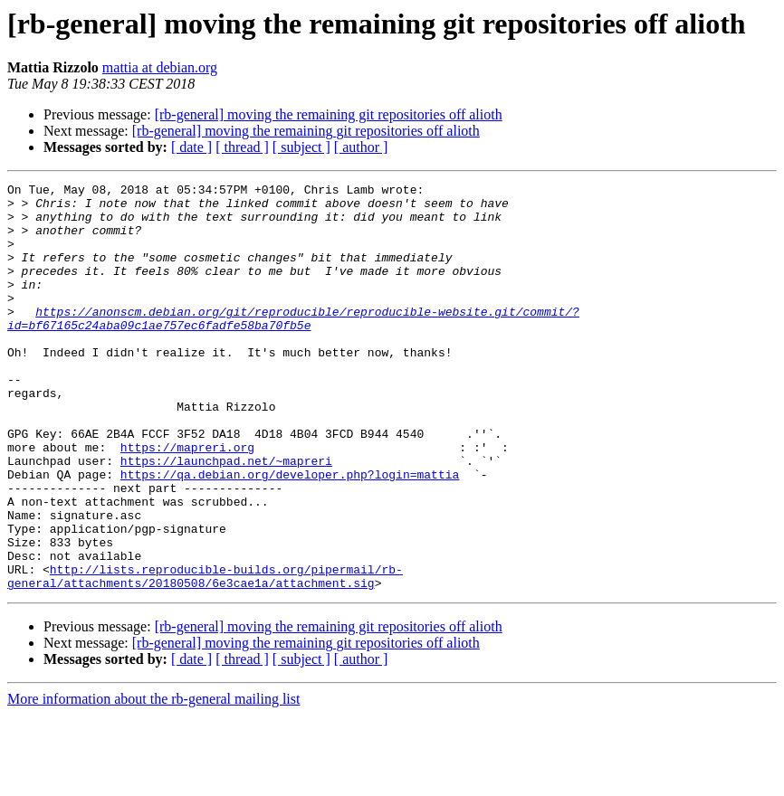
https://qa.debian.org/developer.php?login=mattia (289, 534)
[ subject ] (301, 147)
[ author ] (361, 147)
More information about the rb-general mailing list (153, 780)
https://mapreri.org (187, 501)
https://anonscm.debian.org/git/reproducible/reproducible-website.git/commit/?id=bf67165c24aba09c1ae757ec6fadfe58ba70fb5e (293, 346)
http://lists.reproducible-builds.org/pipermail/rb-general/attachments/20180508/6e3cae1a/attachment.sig (205, 656)
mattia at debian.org (159, 67)
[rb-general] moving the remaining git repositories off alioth (328, 114)
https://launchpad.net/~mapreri (226, 517)
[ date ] (191, 147)
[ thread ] (242, 147)
